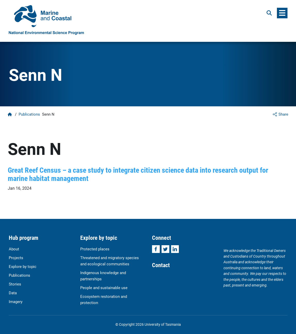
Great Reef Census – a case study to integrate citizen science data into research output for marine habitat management (138, 174)
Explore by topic (22, 266)
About (14, 248)
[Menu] (282, 13)
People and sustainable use (103, 287)
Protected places (94, 248)
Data (13, 292)
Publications (29, 114)
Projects (16, 257)
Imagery (15, 301)
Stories (15, 284)
